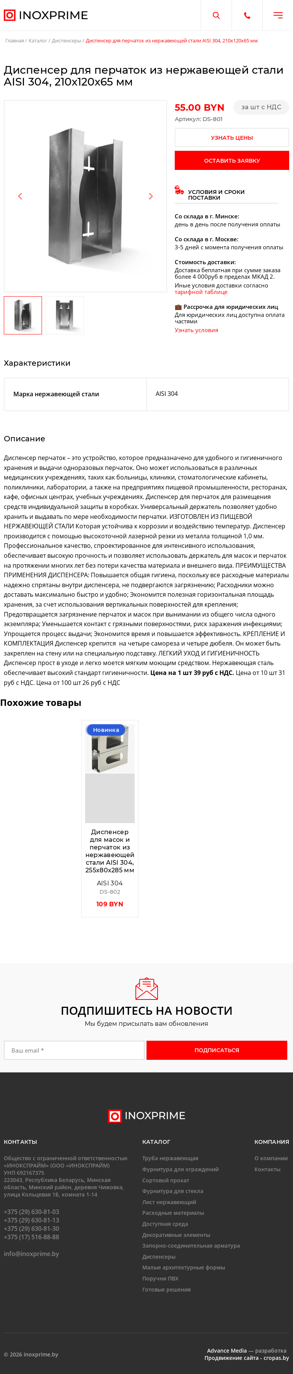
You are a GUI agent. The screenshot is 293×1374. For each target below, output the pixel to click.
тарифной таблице (201, 291)
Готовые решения (166, 1289)
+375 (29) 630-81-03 (31, 1212)
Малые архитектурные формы (183, 1267)
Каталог (38, 40)
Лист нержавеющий (169, 1202)
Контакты (267, 1169)
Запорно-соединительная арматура (191, 1245)
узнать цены (232, 137)
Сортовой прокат (165, 1180)
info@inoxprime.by (31, 1254)
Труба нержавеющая (170, 1158)
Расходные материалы (173, 1212)
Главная (14, 40)
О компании (271, 1158)
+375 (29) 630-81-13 (31, 1220)
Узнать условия (196, 330)
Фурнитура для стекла (172, 1191)
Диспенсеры (66, 40)
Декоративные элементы (176, 1234)
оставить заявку (232, 160)
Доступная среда (165, 1223)
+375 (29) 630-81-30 (31, 1228)
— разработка (247, 1350)
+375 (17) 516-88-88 (31, 1237)
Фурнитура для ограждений (180, 1169)
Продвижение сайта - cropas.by (246, 1357)
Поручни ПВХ (160, 1278)
